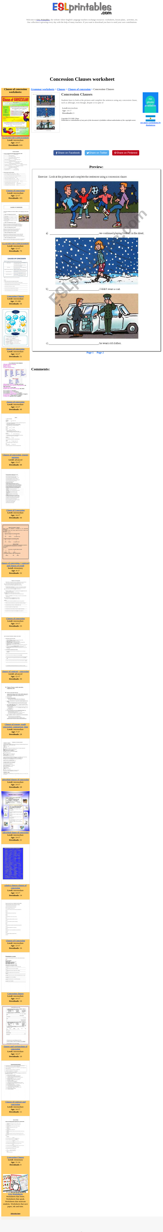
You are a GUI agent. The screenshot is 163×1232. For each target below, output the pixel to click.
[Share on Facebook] (67, 152)
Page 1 (90, 352)
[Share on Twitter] (97, 152)
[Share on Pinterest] (125, 152)
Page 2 (100, 352)
